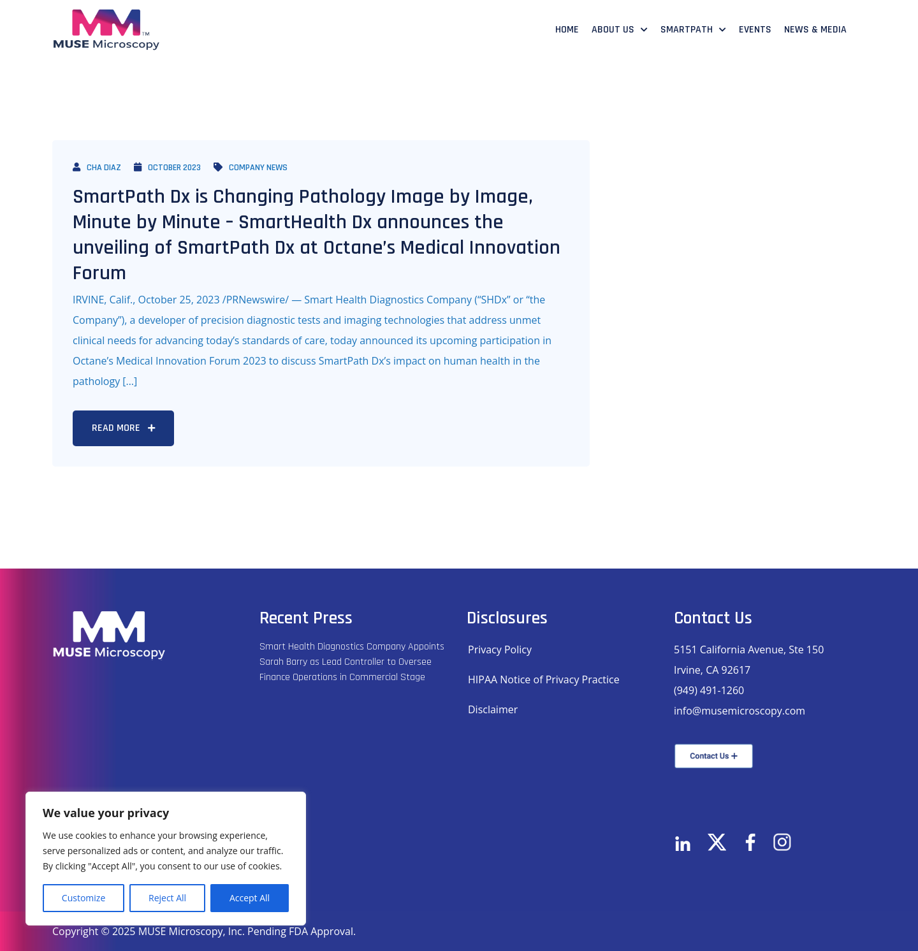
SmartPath (686, 29)
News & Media (815, 29)
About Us (613, 29)
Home (567, 29)
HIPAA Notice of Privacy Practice (544, 679)
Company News (251, 167)
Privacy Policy (500, 649)
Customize (83, 898)
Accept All (249, 898)
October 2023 (167, 167)
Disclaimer (493, 709)
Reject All (167, 898)
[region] (166, 859)
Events (755, 29)
